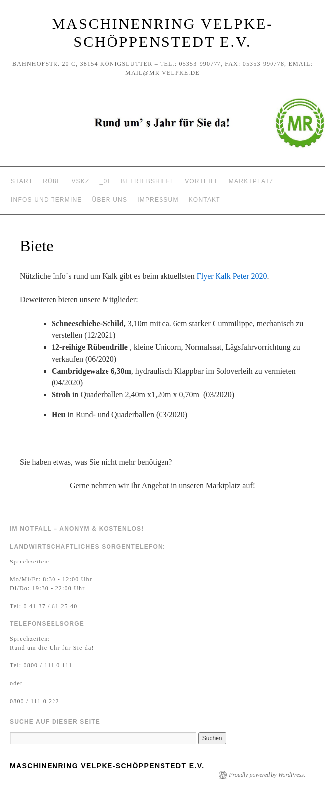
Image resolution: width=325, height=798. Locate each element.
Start (22, 181)
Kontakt (204, 199)
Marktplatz (251, 181)
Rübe (52, 181)
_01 (105, 181)
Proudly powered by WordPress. (267, 774)
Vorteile (202, 181)
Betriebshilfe (148, 181)
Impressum (157, 199)
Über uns (110, 199)
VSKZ (80, 181)
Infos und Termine (46, 199)
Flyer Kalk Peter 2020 (232, 276)
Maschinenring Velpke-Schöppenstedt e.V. (107, 766)
